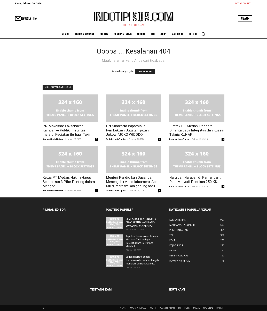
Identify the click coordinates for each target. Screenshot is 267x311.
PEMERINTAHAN (167, 307)
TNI (179, 307)
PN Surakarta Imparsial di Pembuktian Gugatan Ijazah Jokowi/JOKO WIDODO (127, 130)
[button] (203, 34)
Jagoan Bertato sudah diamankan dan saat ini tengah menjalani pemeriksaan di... (142, 260)
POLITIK (152, 307)
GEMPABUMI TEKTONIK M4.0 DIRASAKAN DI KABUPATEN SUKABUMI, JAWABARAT (141, 222)
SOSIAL (196, 307)
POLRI (187, 307)
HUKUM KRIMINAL (137, 307)
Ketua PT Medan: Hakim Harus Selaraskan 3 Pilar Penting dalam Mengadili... (69, 181)
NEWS (122, 307)
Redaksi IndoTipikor (53, 139)
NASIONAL (208, 307)
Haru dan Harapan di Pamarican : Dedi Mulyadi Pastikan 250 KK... (195, 179)
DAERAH (220, 307)
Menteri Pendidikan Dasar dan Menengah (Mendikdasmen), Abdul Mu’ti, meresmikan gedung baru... (133, 181)
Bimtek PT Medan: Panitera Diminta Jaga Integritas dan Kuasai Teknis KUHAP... (196, 130)
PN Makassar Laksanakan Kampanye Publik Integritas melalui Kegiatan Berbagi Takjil (67, 130)
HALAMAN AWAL (145, 71)
